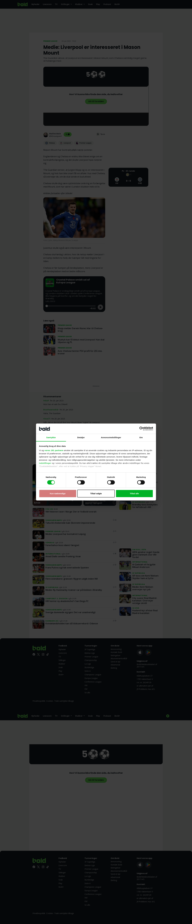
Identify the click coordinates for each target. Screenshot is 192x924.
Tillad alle (134, 493)
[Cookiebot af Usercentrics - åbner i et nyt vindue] (141, 429)
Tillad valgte (96, 493)
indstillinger (45, 463)
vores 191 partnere (54, 450)
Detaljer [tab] (81, 437)
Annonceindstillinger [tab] (111, 437)
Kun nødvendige (58, 493)
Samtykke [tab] (51, 437)
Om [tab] (141, 437)
